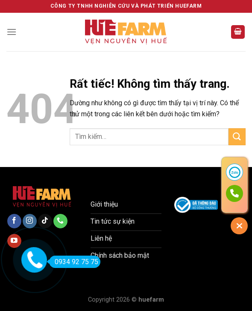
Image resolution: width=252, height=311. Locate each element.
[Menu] (11, 31)
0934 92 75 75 (73, 262)
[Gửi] (237, 136)
